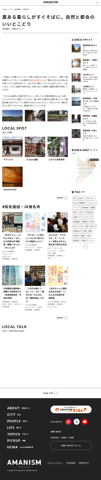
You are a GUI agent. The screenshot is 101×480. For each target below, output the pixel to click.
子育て (81, 212)
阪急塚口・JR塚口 (79, 240)
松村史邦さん (38, 80)
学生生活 (89, 212)
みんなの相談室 (78, 203)
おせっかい (90, 198)
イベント (76, 207)
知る (74, 212)
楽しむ (75, 226)
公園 (74, 217)
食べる (93, 226)
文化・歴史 (84, 226)
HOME (4, 9)
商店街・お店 (85, 236)
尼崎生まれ (77, 231)
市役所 (75, 236)
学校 (91, 221)
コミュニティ (91, 203)
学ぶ (74, 198)
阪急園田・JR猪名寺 (22, 9)
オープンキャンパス (86, 217)
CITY (11, 9)
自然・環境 (88, 231)
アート (91, 240)
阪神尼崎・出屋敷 (88, 207)
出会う (81, 198)
